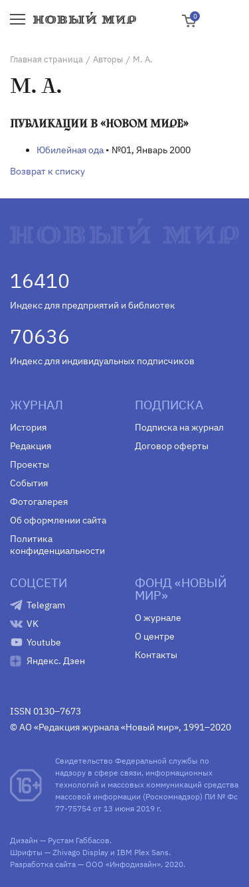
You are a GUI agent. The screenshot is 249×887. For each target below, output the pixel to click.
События (29, 483)
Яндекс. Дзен (56, 661)
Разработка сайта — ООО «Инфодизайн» (85, 864)
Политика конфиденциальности (57, 545)
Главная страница (46, 59)
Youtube (44, 642)
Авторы (108, 59)
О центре (155, 636)
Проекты (29, 464)
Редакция (30, 446)
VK (33, 624)
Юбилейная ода (70, 150)
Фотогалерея (39, 502)
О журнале (158, 618)
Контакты (156, 655)
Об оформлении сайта (58, 520)
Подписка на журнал (179, 427)
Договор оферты (171, 446)
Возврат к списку (47, 171)
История (28, 427)
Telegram (46, 605)
